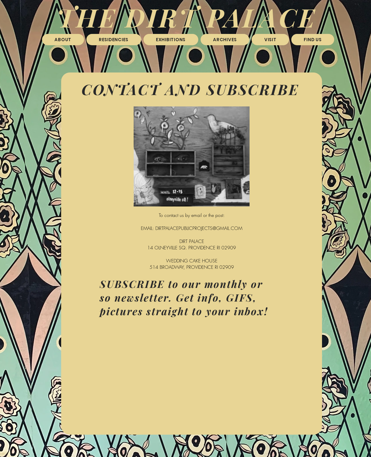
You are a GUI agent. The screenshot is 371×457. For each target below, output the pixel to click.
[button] (113, 39)
